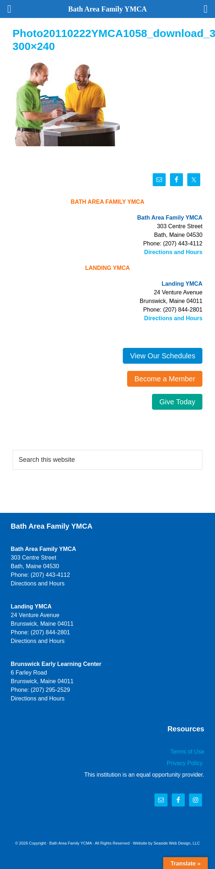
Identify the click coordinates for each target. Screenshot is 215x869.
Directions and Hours (173, 252)
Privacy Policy (185, 763)
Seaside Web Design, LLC (176, 843)
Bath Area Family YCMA (70, 843)
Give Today (177, 402)
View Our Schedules (162, 356)
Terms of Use (187, 752)
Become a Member (164, 379)
